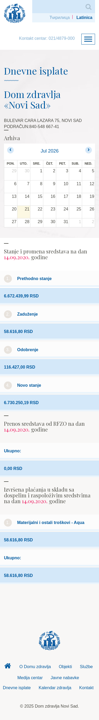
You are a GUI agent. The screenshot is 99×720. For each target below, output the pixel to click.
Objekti (65, 666)
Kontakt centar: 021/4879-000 (47, 38)
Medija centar (30, 677)
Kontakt (86, 687)
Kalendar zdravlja (55, 687)
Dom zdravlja (8, 667)
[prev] (10, 150)
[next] (88, 150)
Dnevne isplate (17, 687)
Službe (86, 666)
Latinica (84, 17)
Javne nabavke (65, 677)
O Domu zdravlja (35, 666)
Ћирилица (59, 17)
